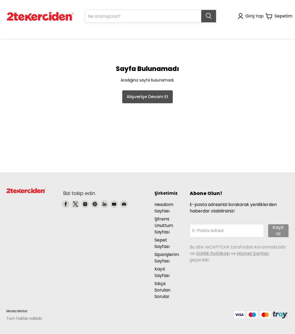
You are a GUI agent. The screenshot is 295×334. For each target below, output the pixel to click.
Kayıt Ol (278, 230)
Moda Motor (17, 311)
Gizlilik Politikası (213, 253)
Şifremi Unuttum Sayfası (163, 225)
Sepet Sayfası (162, 243)
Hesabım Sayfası (163, 207)
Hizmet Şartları (253, 253)
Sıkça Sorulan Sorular (162, 290)
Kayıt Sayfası (162, 272)
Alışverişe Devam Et (147, 97)
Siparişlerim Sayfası (166, 257)
